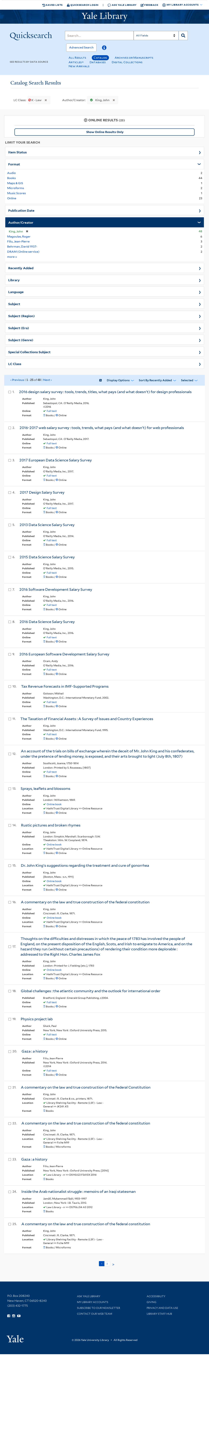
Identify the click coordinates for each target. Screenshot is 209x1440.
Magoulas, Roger (19, 236)
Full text (52, 411)
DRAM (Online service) (23, 251)
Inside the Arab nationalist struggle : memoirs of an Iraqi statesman (78, 1191)
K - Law (35, 100)
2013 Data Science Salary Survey (47, 525)
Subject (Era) (18, 328)
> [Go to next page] (113, 1264)
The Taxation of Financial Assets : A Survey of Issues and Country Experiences (86, 719)
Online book (54, 804)
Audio (11, 173)
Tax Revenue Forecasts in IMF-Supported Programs (65, 686)
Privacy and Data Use (162, 1307)
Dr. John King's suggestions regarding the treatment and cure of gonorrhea (85, 865)
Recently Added (20, 268)
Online (11, 198)
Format (14, 164)
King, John (99, 100)
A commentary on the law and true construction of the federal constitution (85, 902)
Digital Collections (127, 62)
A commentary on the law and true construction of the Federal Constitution (85, 1087)
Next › (47, 380)
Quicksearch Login (83, 5)
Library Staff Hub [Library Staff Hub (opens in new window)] (159, 1313)
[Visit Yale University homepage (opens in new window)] (15, 1337)
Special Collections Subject (29, 352)
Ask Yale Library (122, 5)
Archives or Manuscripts (134, 57)
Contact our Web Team (94, 1313)
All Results (77, 57)
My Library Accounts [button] (180, 5)
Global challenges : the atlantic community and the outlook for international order (90, 991)
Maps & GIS (15, 183)
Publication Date (21, 210)
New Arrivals (79, 66)
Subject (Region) (21, 316)
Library (14, 280)
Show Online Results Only (104, 132)
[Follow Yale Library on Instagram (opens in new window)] (13, 1316)
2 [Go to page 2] (107, 1264)
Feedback (149, 5)
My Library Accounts (92, 1302)
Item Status (17, 152)
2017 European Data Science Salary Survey (55, 460)
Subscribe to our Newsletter (98, 1307)
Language (16, 291)
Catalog (100, 57)
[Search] (99, 35)
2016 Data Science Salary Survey (47, 622)
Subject (14, 303)
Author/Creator (20, 222)
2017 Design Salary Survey (42, 492)
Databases (98, 62)
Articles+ (76, 62)
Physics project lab (37, 1019)
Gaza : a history (35, 1051)
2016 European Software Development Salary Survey (64, 654)
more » (12, 256)
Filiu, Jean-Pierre (18, 241)
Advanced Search (81, 47)
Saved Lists (52, 5)
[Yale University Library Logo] (104, 17)
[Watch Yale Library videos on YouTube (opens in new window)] (18, 1316)
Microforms (15, 188)
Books (11, 178)
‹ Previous (31, 380)
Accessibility (156, 1296)
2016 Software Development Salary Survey (55, 589)
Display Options (118, 380)
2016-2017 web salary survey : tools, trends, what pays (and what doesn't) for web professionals (102, 428)
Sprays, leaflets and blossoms (45, 788)
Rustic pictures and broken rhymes (50, 825)
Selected (187, 380)
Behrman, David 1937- (22, 246)
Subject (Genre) (20, 340)
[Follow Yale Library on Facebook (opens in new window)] (8, 1316)
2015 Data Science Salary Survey (47, 557)
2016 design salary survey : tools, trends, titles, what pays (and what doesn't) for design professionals (105, 392)
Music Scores (16, 193)
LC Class (14, 363)
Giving (151, 1302)
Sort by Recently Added (155, 380)
